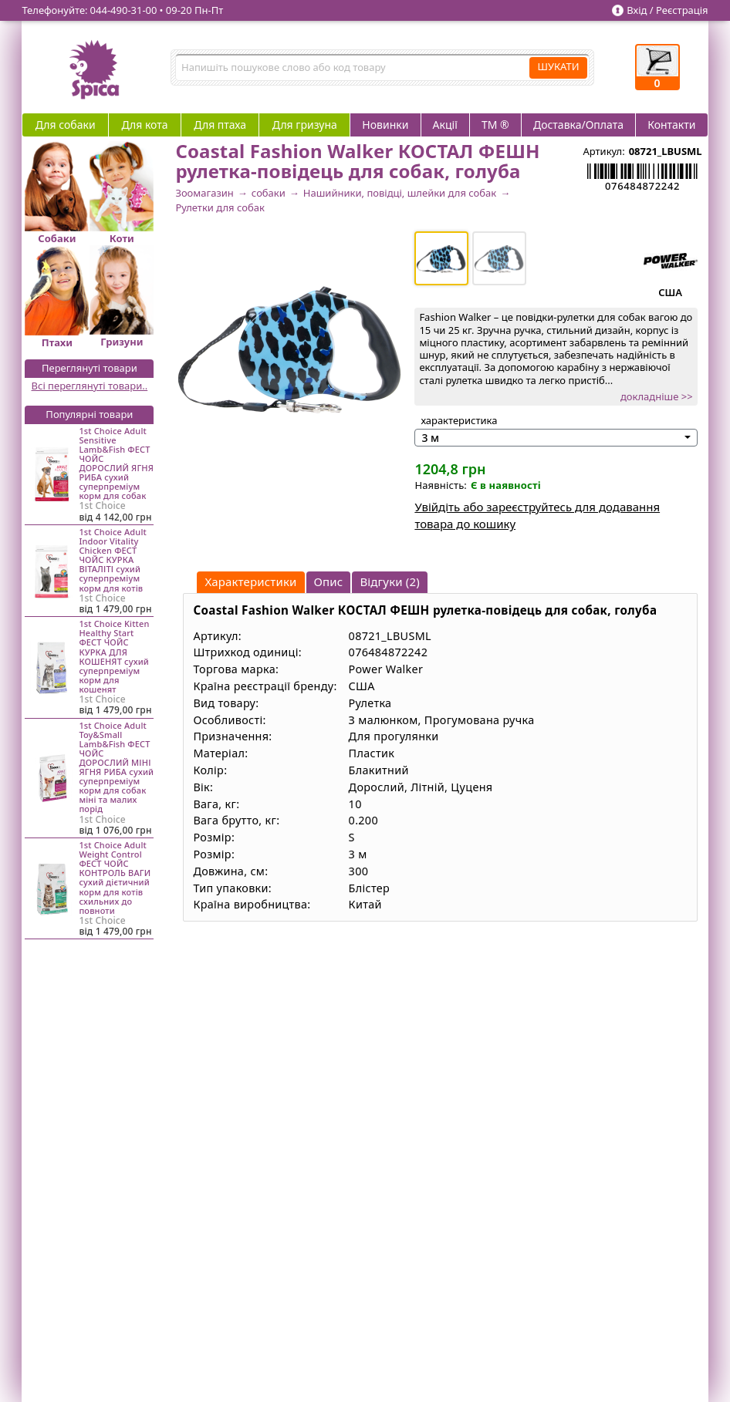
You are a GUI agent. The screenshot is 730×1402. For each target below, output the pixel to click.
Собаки (57, 238)
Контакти (671, 124)
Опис (328, 581)
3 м (430, 437)
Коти (122, 238)
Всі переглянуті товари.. (90, 386)
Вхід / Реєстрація (667, 10)
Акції (445, 124)
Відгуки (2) (389, 581)
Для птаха (220, 124)
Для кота (144, 124)
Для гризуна (304, 124)
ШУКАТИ (558, 66)
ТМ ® (495, 124)
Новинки (385, 124)
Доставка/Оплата (578, 124)
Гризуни (121, 341)
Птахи (57, 342)
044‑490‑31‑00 (123, 10)
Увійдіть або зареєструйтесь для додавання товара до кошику (537, 515)
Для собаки (65, 124)
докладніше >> (656, 396)
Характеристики (250, 581)
